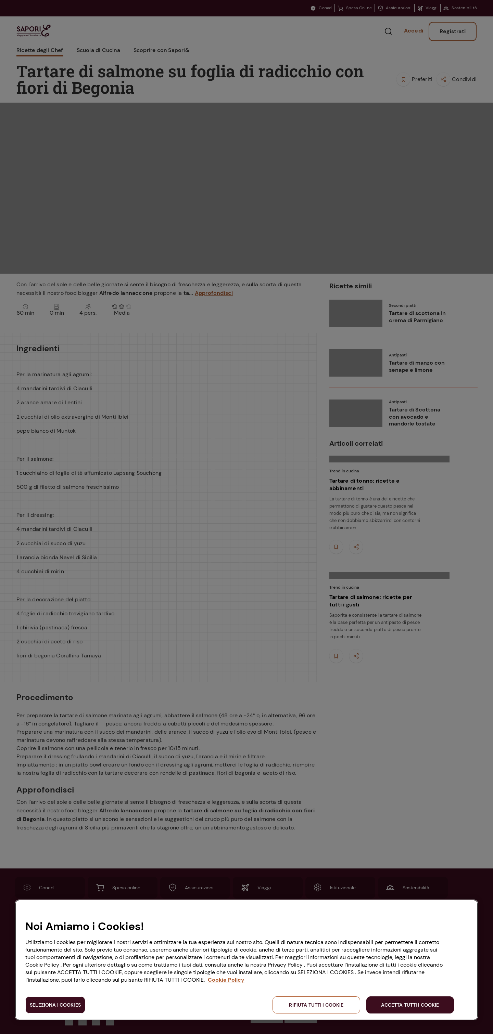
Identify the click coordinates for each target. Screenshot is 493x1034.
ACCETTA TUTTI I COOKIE (410, 1005)
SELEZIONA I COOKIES (55, 1005)
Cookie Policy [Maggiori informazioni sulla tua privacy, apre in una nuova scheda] (226, 979)
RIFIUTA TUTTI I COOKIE (316, 1005)
